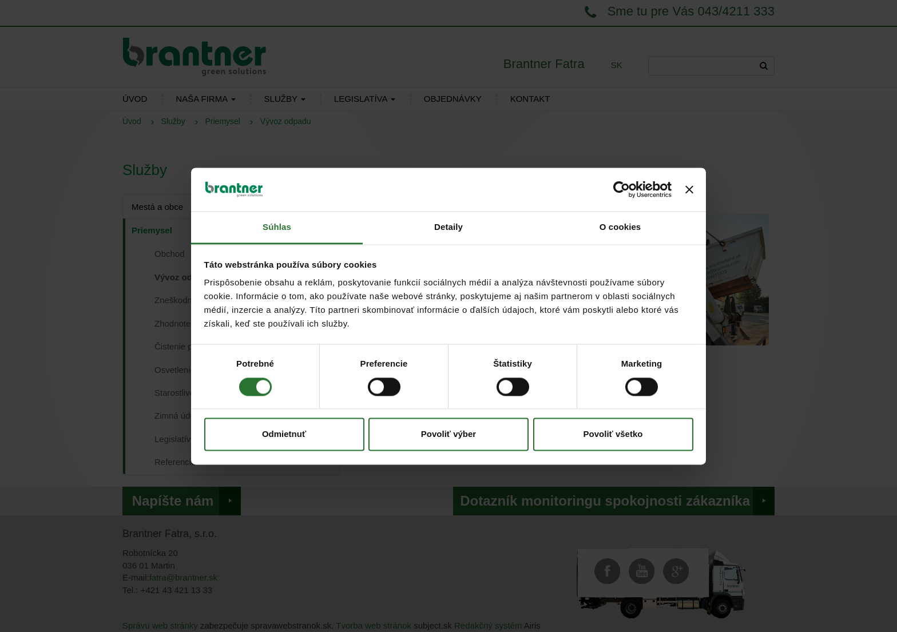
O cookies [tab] (620, 227)
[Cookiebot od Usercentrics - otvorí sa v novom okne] (621, 189)
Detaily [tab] (448, 227)
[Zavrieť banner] (689, 189)
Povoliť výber (448, 434)
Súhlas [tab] (277, 227)
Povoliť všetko (613, 434)
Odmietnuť (284, 434)
